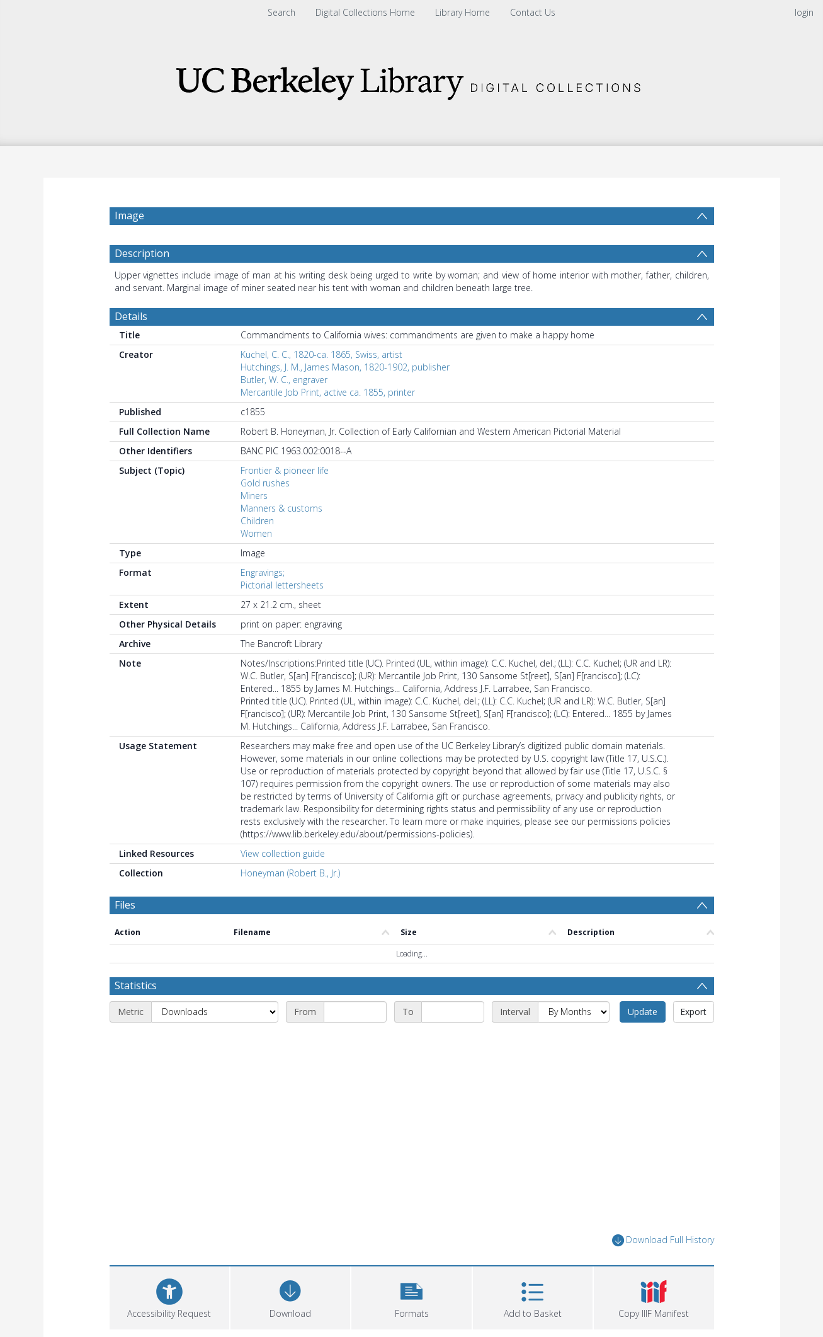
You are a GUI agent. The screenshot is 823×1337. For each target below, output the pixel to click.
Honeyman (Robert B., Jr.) (290, 873)
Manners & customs (281, 508)
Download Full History (663, 1240)
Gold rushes (265, 483)
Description (142, 253)
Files (125, 905)
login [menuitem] (804, 12)
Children (257, 521)
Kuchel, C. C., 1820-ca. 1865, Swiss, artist (321, 354)
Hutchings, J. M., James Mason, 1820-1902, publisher (345, 367)
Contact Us (532, 12)
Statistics (136, 985)
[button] (411, 1296)
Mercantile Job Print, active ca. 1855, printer (328, 392)
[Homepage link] (412, 80)
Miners (254, 496)
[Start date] (355, 1012)
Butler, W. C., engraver (284, 380)
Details (131, 316)
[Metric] (214, 1012)
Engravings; (263, 572)
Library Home (462, 12)
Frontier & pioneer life (285, 470)
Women (256, 533)
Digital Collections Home (365, 12)
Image (129, 215)
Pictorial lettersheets (282, 585)
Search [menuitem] (281, 12)
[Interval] (574, 1012)
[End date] (452, 1012)
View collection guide (283, 853)
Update (642, 1012)
